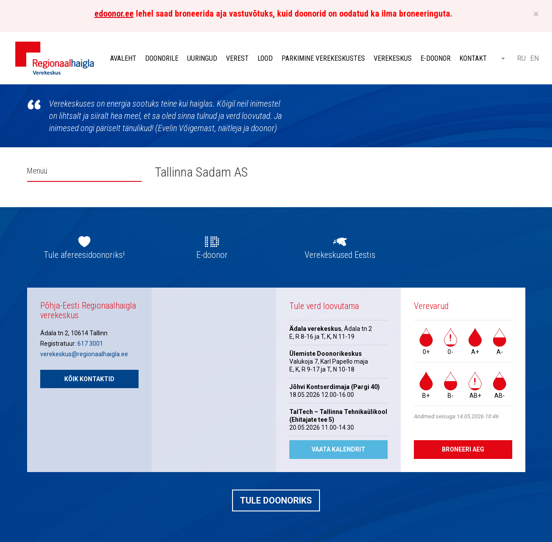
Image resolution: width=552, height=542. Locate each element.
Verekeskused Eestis (340, 255)
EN (534, 58)
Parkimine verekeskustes (323, 58)
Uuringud (202, 58)
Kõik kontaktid (89, 378)
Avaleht (123, 58)
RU (521, 58)
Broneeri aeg (463, 449)
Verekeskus (393, 58)
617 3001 (90, 343)
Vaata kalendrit (338, 449)
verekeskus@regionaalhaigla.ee (84, 354)
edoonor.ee (114, 13)
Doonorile (161, 58)
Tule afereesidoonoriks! (84, 255)
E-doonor (435, 58)
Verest (237, 58)
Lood (265, 58)
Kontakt (473, 58)
